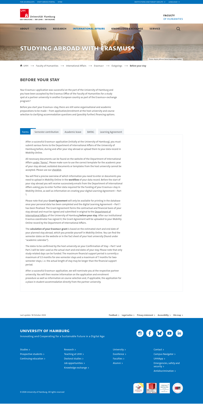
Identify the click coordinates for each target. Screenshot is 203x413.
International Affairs (89, 28)
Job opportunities (73, 372)
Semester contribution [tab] (47, 141)
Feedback (113, 324)
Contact (158, 358)
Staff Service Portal (46, 1)
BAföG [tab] (90, 141)
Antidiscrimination (164, 380)
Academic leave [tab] (73, 141)
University (118, 358)
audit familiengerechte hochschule (138, 396)
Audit (148, 393)
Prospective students (31, 363)
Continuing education (31, 368)
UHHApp (158, 368)
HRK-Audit (164, 393)
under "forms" (40, 171)
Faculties (117, 368)
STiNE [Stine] (60, 1)
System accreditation (177, 395)
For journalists (27, 1)
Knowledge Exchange (127, 28)
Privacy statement (145, 324)
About (24, 28)
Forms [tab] (25, 141)
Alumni (117, 372)
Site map (177, 324)
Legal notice (127, 324)
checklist (56, 179)
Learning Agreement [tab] (111, 141)
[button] (150, 2)
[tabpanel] (101, 222)
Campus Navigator (163, 363)
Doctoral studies (72, 368)
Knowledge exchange (75, 377)
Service (155, 28)
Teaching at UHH (73, 363)
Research (59, 28)
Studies (41, 28)
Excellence (118, 363)
